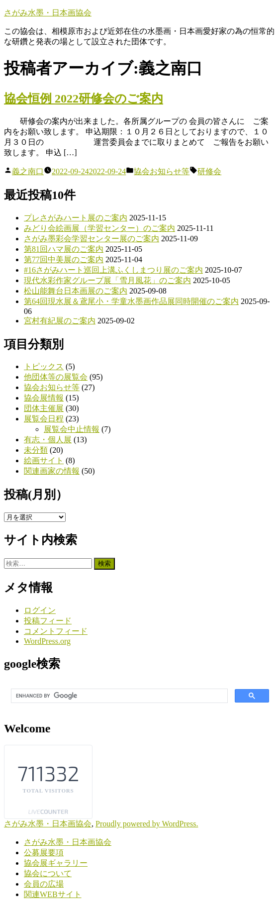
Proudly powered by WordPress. (146, 823)
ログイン (40, 610)
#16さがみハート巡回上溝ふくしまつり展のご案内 (113, 270)
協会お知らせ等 (161, 171)
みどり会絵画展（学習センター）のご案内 (99, 228)
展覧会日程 (44, 418)
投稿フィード (48, 620)
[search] (118, 696)
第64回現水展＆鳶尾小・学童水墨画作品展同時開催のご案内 (131, 301)
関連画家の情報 (52, 471)
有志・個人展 (48, 439)
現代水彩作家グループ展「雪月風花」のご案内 (107, 280)
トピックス (44, 366)
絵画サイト (44, 460)
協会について (48, 873)
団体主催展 (44, 408)
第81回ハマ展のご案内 (63, 249)
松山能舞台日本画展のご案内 (75, 291)
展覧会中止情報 (71, 429)
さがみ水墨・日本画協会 (48, 12)
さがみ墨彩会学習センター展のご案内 (91, 238)
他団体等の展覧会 (56, 377)
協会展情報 (44, 398)
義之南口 (28, 171)
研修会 (209, 171)
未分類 (36, 450)
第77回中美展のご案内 (63, 259)
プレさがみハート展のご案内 (75, 217)
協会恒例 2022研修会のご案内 (83, 98)
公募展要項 (44, 852)
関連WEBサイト (53, 894)
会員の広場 (44, 884)
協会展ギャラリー (56, 863)
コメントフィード (56, 631)
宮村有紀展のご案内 (59, 320)
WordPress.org (47, 641)
